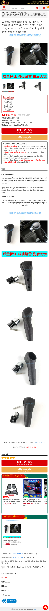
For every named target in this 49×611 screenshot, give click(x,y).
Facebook (6, 586)
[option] (25, 56)
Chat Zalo (6, 595)
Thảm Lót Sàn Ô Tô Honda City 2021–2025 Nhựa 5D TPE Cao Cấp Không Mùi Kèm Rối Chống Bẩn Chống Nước (12, 500)
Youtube (6, 582)
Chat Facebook (8, 591)
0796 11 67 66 (18, 557)
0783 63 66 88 (18, 554)
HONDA (13, 12)
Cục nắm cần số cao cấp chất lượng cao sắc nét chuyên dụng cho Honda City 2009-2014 (8, 105)
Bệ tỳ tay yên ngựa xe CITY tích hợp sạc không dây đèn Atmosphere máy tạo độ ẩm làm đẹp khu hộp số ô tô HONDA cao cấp (32, 500)
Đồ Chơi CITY (22, 12)
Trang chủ (5, 12)
